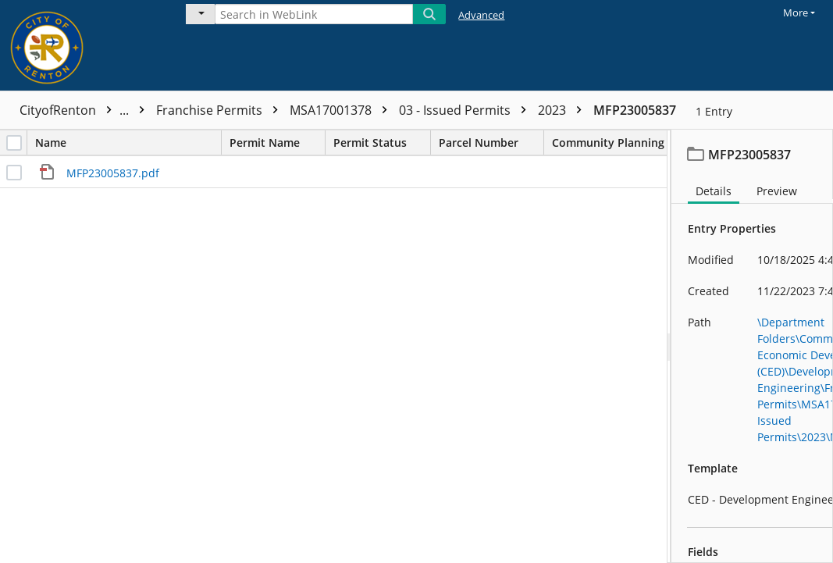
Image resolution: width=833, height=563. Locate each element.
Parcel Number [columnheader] (491, 142)
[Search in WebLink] (314, 14)
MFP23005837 (634, 110)
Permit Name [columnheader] (277, 142)
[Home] (82, 45)
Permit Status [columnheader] (381, 142)
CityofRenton (86, 110)
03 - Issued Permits (466, 110)
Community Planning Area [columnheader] (636, 142)
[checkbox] (14, 143)
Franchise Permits (221, 110)
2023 (563, 110)
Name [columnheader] (128, 142)
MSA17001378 (342, 110)
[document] (752, 346)
